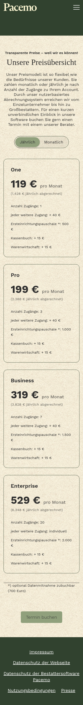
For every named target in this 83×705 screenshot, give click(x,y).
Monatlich (53, 142)
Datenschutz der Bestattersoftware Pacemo (41, 676)
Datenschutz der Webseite (41, 662)
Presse (68, 690)
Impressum (41, 652)
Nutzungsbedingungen (32, 690)
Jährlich (27, 142)
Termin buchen (41, 617)
